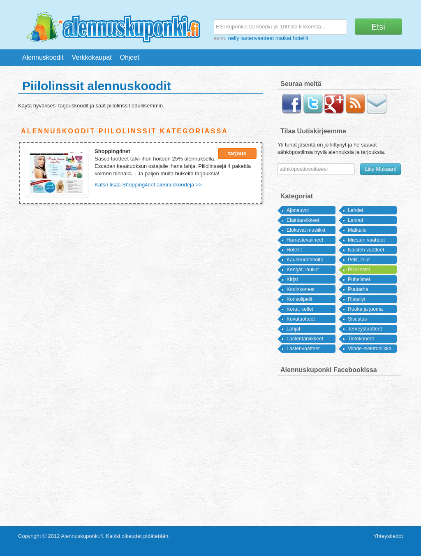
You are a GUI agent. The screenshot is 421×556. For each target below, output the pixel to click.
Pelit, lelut (359, 260)
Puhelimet (359, 279)
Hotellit (294, 250)
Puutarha (358, 289)
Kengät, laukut (303, 269)
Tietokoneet (361, 339)
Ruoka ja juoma (365, 309)
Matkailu (357, 230)
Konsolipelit (299, 299)
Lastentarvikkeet (305, 339)
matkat (283, 38)
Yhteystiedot (388, 536)
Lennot (355, 220)
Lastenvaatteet (303, 348)
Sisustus (357, 319)
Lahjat (293, 329)
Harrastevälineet (305, 240)
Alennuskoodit (43, 57)
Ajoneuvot (298, 210)
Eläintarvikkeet (303, 220)
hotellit (300, 38)
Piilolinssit (359, 269)
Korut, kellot (300, 309)
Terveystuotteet (365, 329)
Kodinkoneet (301, 289)
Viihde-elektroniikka (369, 348)
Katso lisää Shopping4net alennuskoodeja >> (148, 184)
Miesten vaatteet (366, 240)
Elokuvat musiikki (306, 230)
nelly (233, 38)
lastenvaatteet (257, 38)
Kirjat (292, 279)
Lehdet (355, 210)
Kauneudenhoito (305, 260)
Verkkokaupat (92, 57)
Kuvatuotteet (301, 319)
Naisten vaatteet (366, 250)
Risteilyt (356, 299)
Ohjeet (129, 57)
